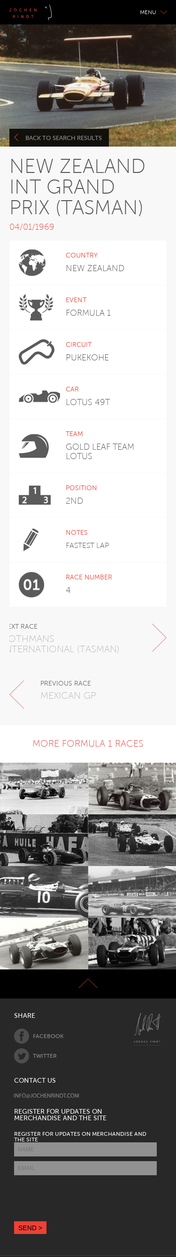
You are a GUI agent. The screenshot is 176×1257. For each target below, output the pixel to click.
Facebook (38, 1036)
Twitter (35, 1055)
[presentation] (85, 1198)
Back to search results (58, 137)
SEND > (30, 1228)
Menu (153, 12)
